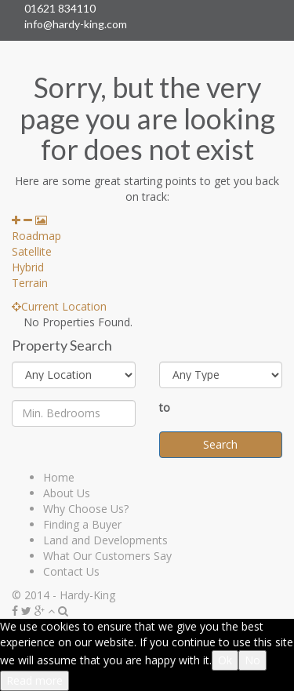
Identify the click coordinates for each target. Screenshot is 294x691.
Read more (34, 680)
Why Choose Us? (86, 508)
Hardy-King (87, 594)
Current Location (59, 306)
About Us (66, 493)
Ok (225, 660)
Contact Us (71, 571)
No (252, 660)
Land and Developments (105, 540)
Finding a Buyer (82, 524)
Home (58, 477)
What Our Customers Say (107, 555)
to (164, 407)
